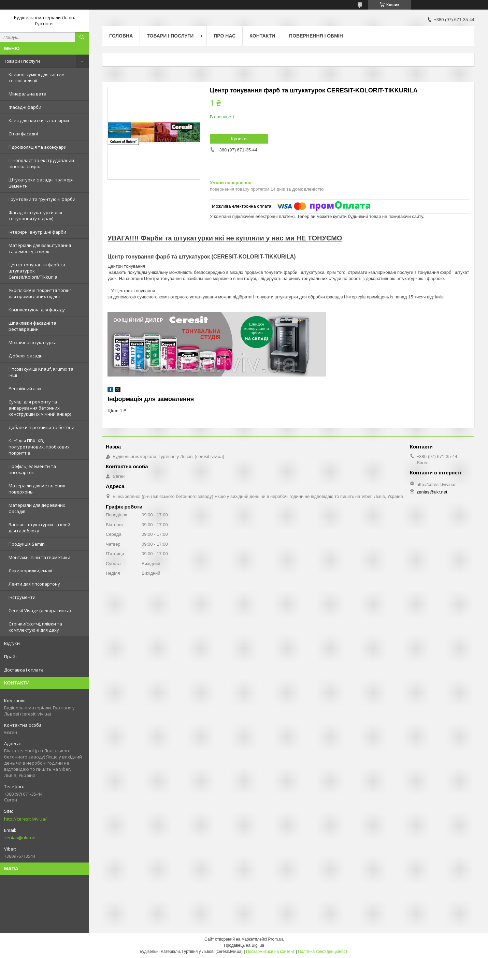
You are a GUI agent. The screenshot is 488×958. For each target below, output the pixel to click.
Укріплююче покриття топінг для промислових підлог (40, 293)
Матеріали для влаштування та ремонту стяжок (40, 248)
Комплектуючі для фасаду (37, 310)
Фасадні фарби (25, 107)
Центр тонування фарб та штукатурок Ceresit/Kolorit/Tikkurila (37, 271)
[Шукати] (82, 37)
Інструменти (22, 597)
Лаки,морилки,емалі (30, 571)
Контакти (262, 36)
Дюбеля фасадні (26, 356)
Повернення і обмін (316, 36)
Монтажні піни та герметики (39, 557)
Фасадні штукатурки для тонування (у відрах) (35, 215)
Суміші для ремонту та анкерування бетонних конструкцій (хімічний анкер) (40, 408)
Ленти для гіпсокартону (34, 584)
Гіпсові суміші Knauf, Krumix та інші (41, 372)
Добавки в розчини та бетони (41, 427)
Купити (239, 138)
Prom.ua (276, 939)
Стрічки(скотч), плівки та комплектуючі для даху (35, 627)
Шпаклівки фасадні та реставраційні (32, 326)
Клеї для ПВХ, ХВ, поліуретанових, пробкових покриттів (39, 447)
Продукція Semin (27, 544)
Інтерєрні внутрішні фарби (37, 232)
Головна (121, 36)
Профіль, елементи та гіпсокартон (32, 469)
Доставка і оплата (24, 670)
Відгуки (12, 643)
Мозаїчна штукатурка (33, 342)
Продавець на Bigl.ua (244, 945)
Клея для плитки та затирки (39, 120)
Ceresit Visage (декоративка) (40, 610)
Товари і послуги (22, 61)
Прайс (10, 656)
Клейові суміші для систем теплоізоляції (36, 77)
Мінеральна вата (27, 94)
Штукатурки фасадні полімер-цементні (41, 183)
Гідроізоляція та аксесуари (38, 147)
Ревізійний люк (25, 388)
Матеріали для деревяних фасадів (37, 508)
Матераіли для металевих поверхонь (37, 489)
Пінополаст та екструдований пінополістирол (41, 163)
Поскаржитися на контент (270, 951)
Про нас (224, 36)
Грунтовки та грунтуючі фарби (42, 199)
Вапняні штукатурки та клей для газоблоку (39, 527)
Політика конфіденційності (323, 951)
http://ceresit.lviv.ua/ (25, 819)
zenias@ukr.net (20, 838)
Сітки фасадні (23, 134)
